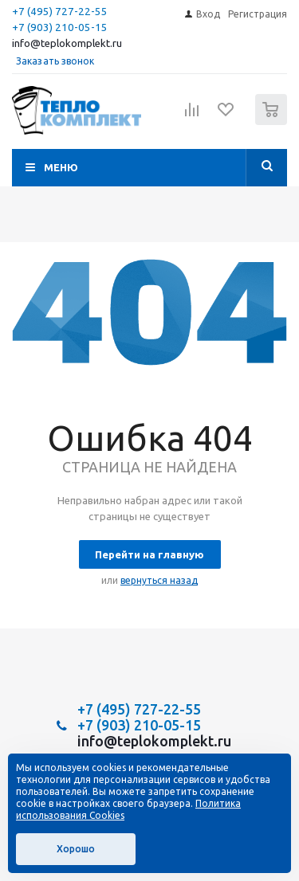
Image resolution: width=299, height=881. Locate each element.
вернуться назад (159, 580)
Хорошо (76, 849)
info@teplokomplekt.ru (67, 43)
